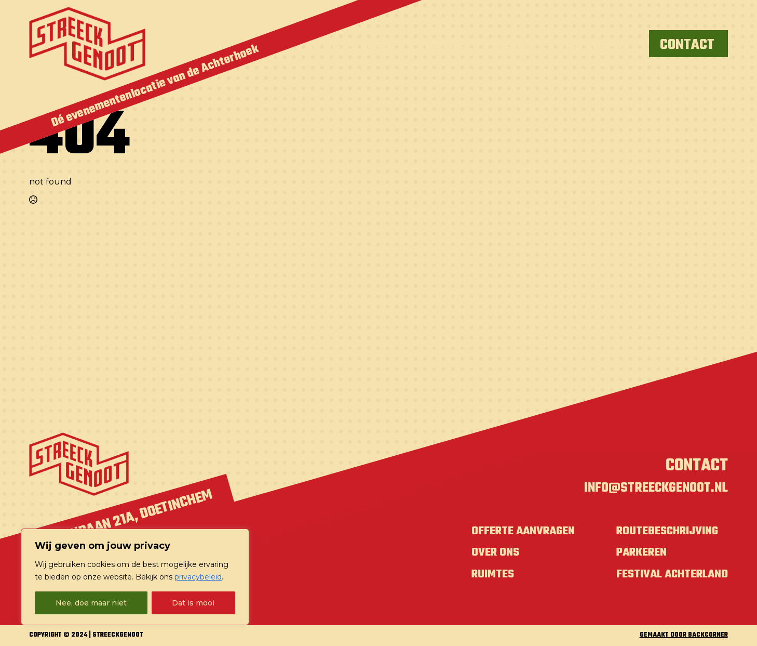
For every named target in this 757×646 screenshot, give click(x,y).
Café (380, 45)
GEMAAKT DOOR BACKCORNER (684, 638)
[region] (135, 577)
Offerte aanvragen (508, 533)
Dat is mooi (193, 603)
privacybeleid (198, 577)
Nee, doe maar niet (91, 603)
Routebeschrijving (661, 533)
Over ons (581, 45)
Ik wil (325, 45)
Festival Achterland (667, 576)
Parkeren (634, 554)
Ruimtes (475, 576)
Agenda (511, 45)
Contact (697, 466)
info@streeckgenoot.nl (649, 489)
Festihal (442, 45)
